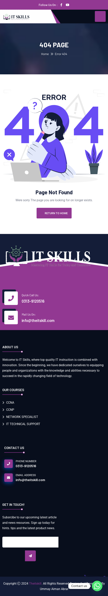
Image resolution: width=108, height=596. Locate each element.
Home (45, 54)
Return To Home (54, 213)
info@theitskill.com (38, 320)
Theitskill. (35, 583)
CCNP (10, 410)
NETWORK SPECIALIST (22, 417)
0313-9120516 (33, 301)
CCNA (10, 402)
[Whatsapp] (97, 586)
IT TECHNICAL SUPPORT (23, 424)
